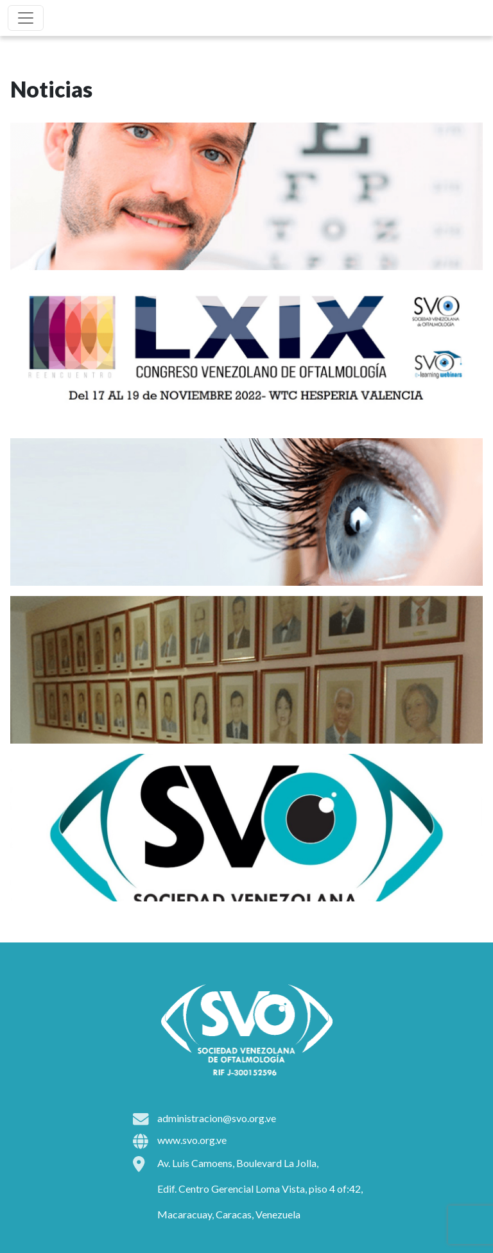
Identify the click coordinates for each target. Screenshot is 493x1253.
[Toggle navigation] (26, 18)
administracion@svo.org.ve (216, 1118)
